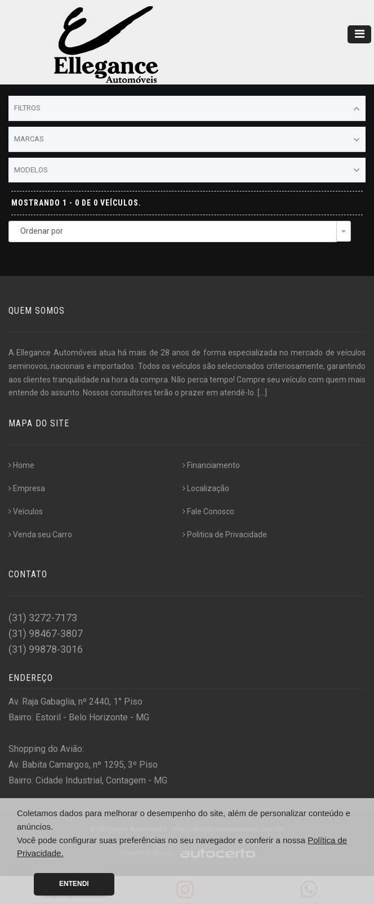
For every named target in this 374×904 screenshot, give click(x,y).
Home (21, 465)
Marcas (187, 140)
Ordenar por (41, 230)
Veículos (25, 511)
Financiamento (211, 465)
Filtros (187, 109)
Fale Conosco (208, 511)
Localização (205, 488)
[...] (262, 392)
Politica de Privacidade (224, 534)
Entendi (74, 884)
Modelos (187, 170)
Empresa (26, 488)
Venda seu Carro (40, 534)
